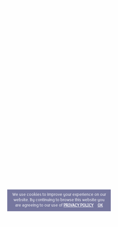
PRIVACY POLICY (78, 205)
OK (100, 205)
